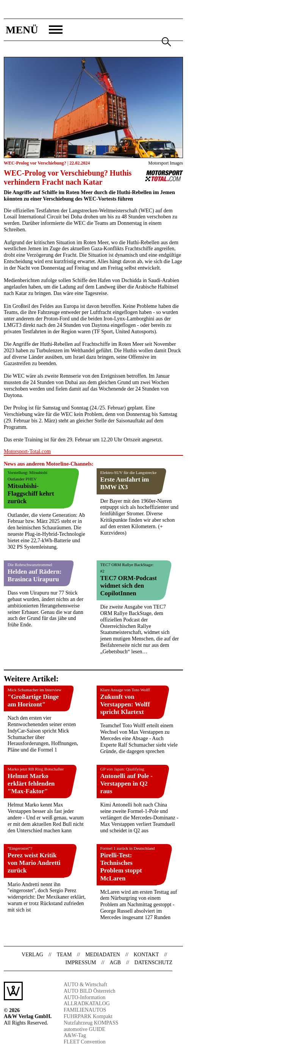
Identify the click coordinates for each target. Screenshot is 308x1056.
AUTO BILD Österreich (90, 991)
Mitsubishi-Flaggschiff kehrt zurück (31, 493)
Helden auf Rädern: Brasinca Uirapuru (35, 575)
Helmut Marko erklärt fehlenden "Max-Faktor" (31, 783)
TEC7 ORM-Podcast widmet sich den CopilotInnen (128, 585)
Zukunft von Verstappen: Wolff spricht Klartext (125, 704)
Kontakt (146, 954)
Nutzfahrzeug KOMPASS (91, 1023)
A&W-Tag (75, 1035)
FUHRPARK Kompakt (88, 1016)
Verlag (32, 954)
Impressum (81, 962)
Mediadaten (102, 954)
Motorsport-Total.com (27, 451)
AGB (115, 962)
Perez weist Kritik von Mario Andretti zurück (34, 863)
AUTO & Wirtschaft (85, 984)
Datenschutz (153, 962)
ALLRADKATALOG (87, 1003)
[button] (33, 30)
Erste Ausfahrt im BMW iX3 (124, 483)
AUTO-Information (84, 997)
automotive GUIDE (84, 1029)
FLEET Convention (85, 1042)
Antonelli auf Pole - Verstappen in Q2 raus (126, 783)
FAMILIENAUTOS (85, 1010)
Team (64, 954)
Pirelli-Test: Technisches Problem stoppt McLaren (121, 867)
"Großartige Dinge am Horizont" (33, 700)
